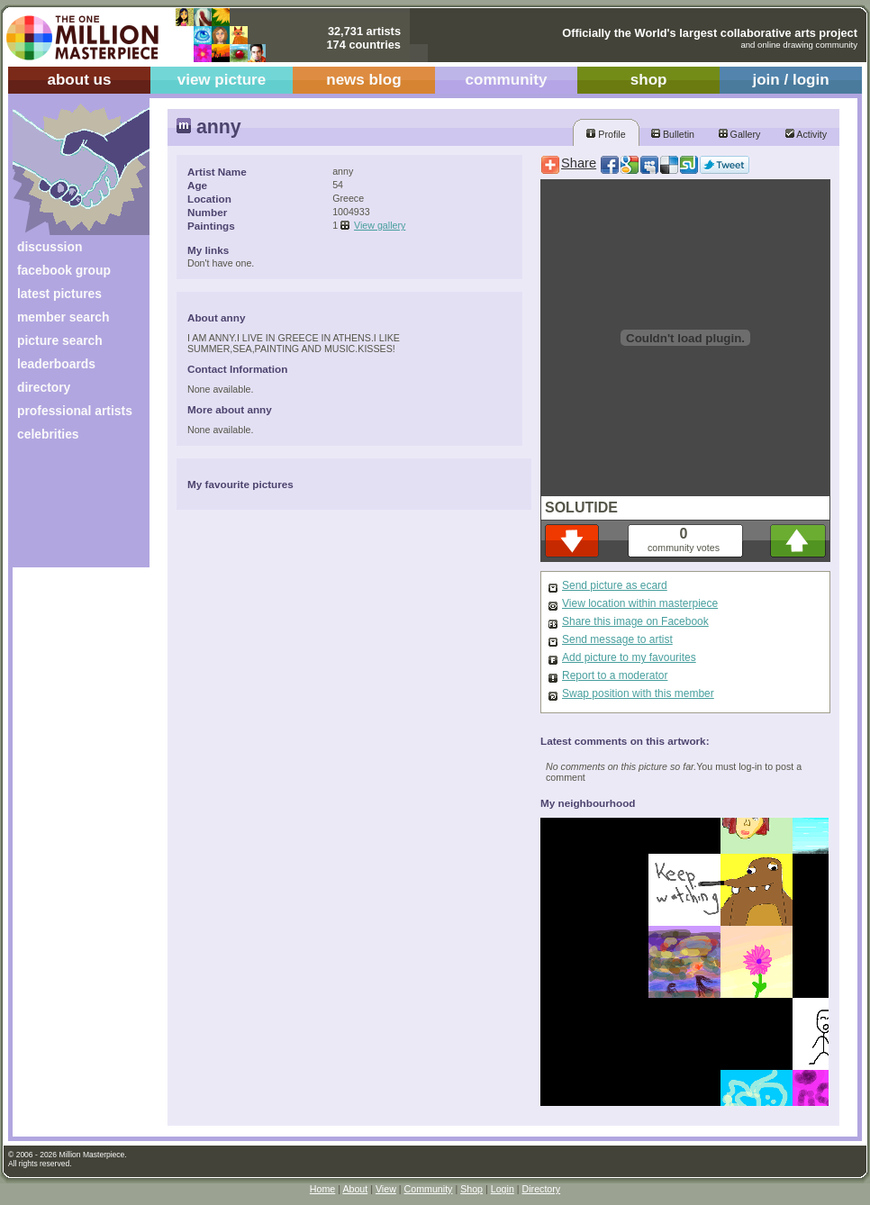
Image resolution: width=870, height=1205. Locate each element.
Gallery (740, 134)
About (354, 1188)
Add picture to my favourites (629, 657)
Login (502, 1188)
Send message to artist (617, 639)
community (507, 79)
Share (578, 163)
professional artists (74, 410)
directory (43, 387)
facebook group (64, 270)
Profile (605, 134)
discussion (49, 247)
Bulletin (672, 134)
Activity (806, 134)
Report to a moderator (614, 675)
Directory (541, 1188)
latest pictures (59, 293)
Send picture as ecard (614, 585)
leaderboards (56, 364)
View (386, 1188)
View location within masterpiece (640, 603)
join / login (790, 79)
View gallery (379, 225)
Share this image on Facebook (635, 621)
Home (322, 1188)
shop (648, 79)
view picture (222, 79)
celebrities (48, 434)
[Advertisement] (69, 511)
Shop (471, 1188)
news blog (363, 79)
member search (63, 317)
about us (79, 79)
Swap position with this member (638, 693)
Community (428, 1188)
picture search (60, 340)
